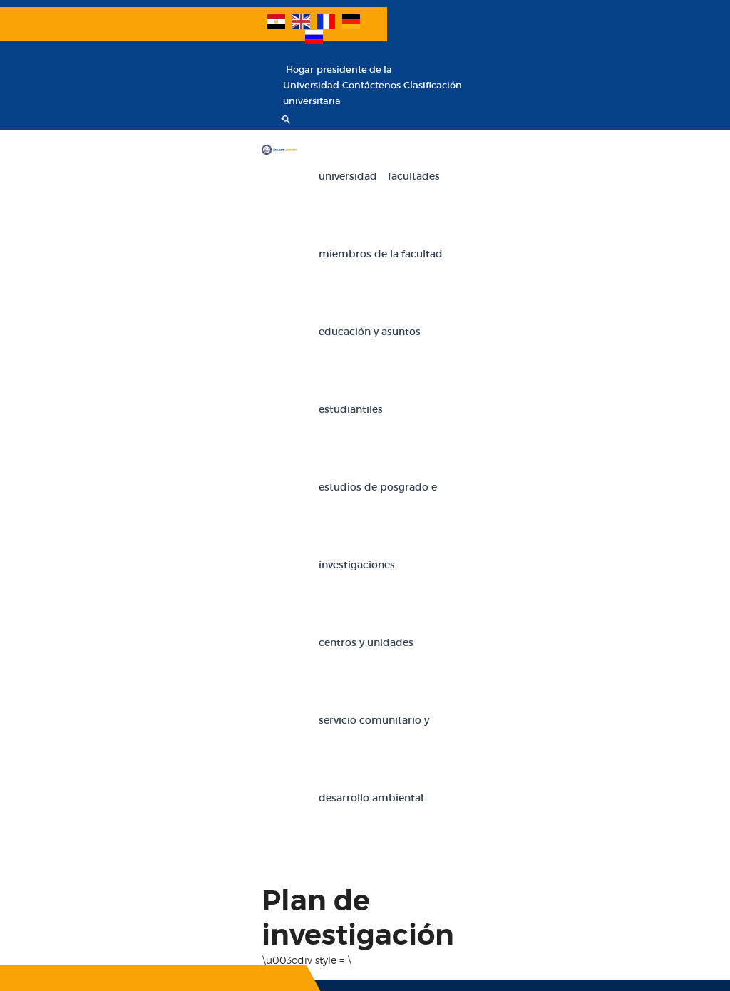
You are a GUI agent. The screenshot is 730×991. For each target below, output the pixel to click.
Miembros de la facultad (398, 114)
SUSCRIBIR (79, 446)
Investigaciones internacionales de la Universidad (76, 755)
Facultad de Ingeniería (480, 650)
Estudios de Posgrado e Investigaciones (303, 192)
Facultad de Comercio (479, 599)
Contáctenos (542, 40)
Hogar (471, 24)
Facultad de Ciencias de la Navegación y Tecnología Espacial (629, 882)
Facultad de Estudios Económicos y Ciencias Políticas (622, 728)
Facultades (300, 114)
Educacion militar (185, 858)
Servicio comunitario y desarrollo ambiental (314, 270)
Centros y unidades (460, 192)
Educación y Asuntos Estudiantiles (555, 114)
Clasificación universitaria (634, 40)
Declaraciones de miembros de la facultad (183, 601)
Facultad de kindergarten (486, 856)
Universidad (234, 114)
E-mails (163, 729)
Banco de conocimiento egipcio (63, 884)
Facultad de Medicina (620, 830)
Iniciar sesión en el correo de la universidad (185, 678)
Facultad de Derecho (618, 625)
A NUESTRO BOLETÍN (143, 476)
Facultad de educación (481, 625)
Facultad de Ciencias (476, 830)
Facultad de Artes (612, 599)
